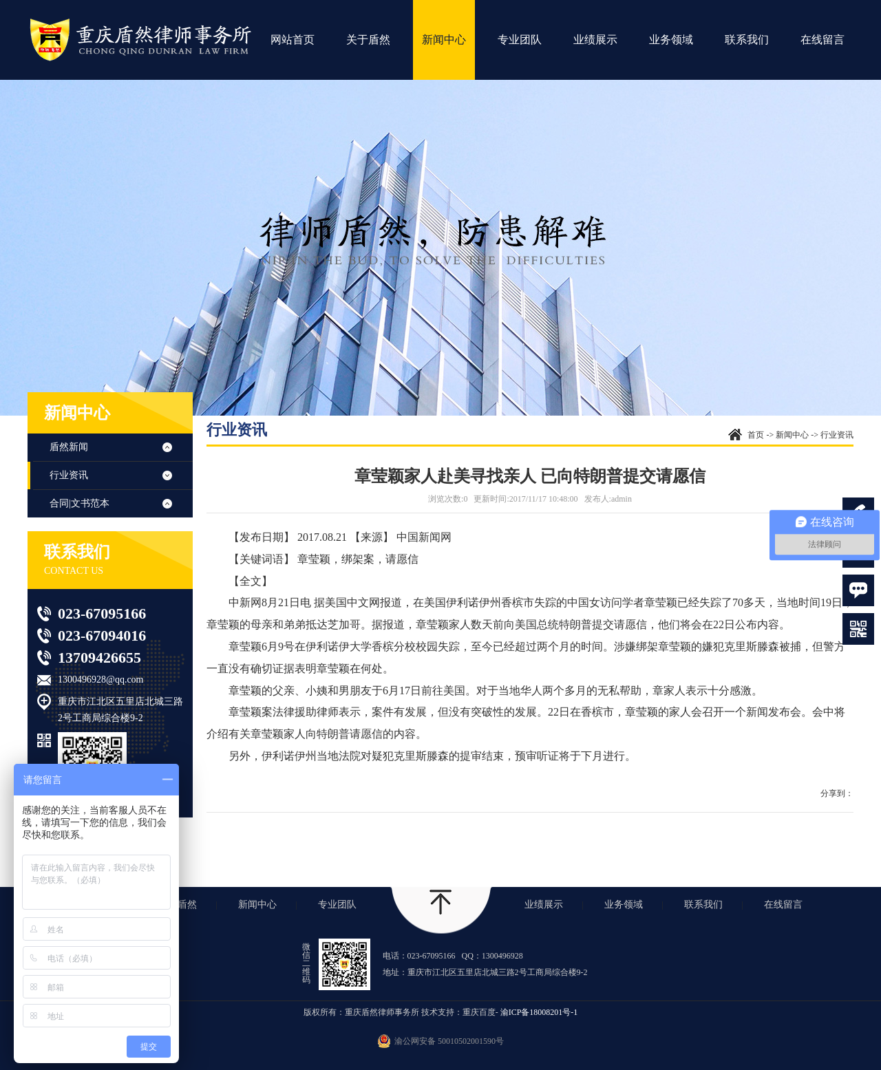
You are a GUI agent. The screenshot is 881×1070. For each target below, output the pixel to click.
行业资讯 (69, 475)
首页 (755, 435)
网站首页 (292, 39)
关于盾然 (368, 39)
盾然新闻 (69, 447)
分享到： (836, 793)
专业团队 (520, 39)
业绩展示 (595, 39)
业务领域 (671, 39)
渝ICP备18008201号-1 (539, 1012)
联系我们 (747, 39)
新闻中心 (444, 39)
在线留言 (822, 39)
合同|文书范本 (79, 503)
